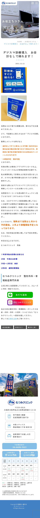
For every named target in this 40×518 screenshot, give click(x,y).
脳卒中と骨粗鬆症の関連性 (33, 327)
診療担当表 (12, 318)
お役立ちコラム (30, 41)
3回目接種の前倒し (7, 327)
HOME (19, 41)
